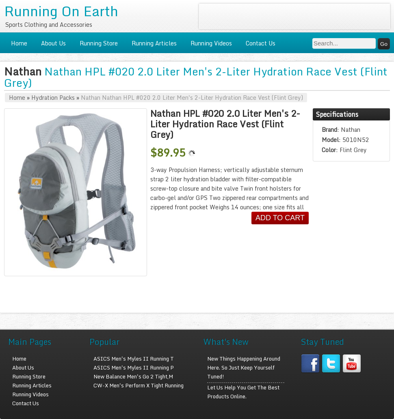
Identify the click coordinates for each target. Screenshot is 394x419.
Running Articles (154, 43)
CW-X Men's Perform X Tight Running (138, 385)
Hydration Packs (53, 97)
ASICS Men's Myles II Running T (133, 358)
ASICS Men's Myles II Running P (133, 367)
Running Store (99, 43)
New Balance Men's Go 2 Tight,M (133, 376)
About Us (53, 43)
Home (19, 43)
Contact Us (260, 43)
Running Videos (211, 43)
